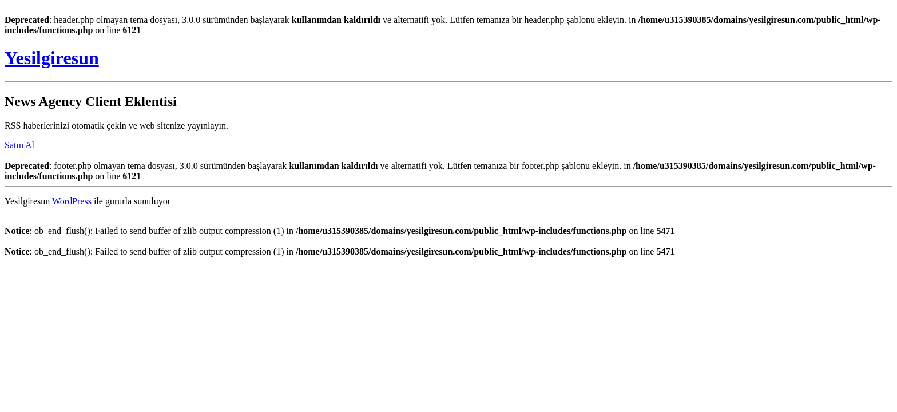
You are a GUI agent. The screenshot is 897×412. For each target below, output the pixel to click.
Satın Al (19, 145)
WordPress (72, 201)
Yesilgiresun (52, 57)
